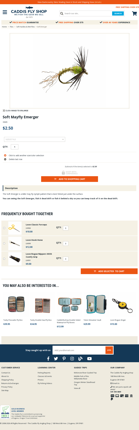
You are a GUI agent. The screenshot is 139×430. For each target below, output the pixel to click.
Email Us (114, 383)
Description (11, 188)
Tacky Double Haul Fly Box (41, 320)
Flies (11, 27)
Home (4, 27)
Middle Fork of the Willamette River (81, 377)
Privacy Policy (6, 387)
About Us (5, 376)
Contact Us (5, 372)
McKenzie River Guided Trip (85, 372)
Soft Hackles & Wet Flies (25, 27)
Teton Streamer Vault (92, 320)
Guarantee (24, 22)
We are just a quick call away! (120, 389)
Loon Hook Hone (34, 240)
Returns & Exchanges (10, 383)
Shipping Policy (7, 380)
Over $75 (69, 22)
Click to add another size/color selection (26, 155)
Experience (115, 22)
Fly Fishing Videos (45, 383)
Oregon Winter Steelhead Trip (84, 383)
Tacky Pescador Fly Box (13, 320)
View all (77, 388)
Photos (41, 380)
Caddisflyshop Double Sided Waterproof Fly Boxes (68, 321)
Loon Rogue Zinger (118, 320)
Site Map (5, 390)
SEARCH (118, 13)
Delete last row (15, 159)
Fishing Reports (44, 372)
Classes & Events (45, 376)
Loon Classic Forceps (36, 224)
